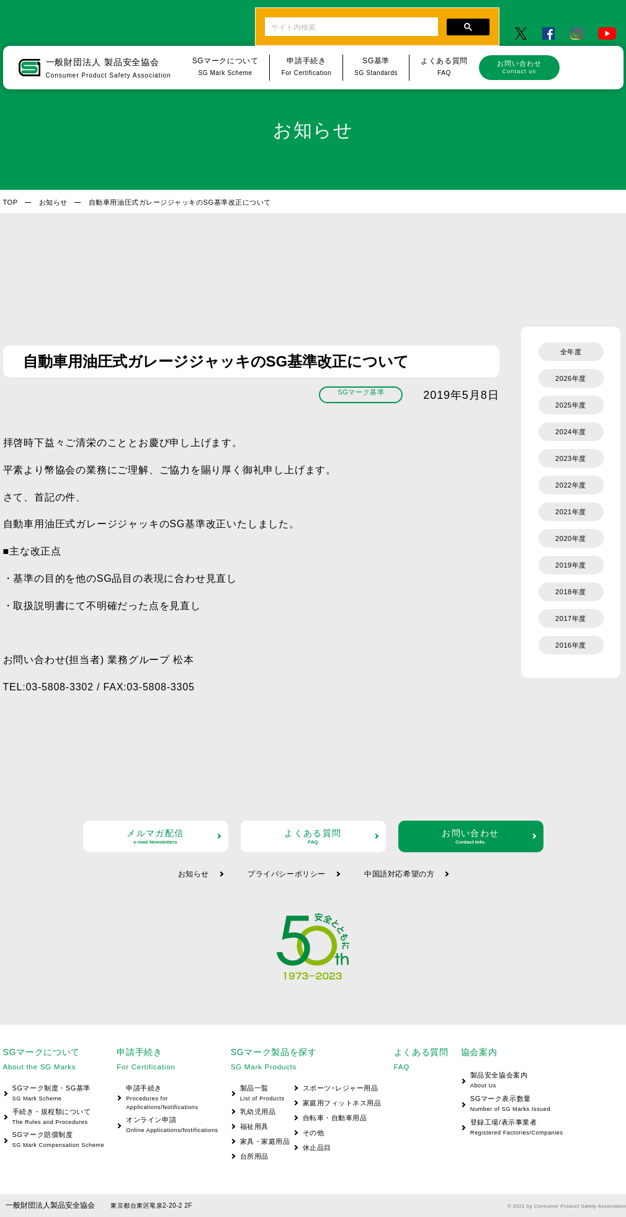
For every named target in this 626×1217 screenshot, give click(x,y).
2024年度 (570, 431)
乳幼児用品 (258, 1111)
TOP (10, 202)
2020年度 (570, 538)
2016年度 (570, 645)
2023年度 (570, 458)
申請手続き (167, 1098)
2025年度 (570, 405)
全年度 (571, 351)
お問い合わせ (519, 67)
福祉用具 (254, 1126)
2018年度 (570, 591)
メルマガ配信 (155, 836)
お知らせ (53, 202)
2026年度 (570, 378)
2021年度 (570, 511)
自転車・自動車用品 (335, 1117)
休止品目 (317, 1147)
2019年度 (570, 565)
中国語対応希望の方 (399, 874)
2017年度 (570, 618)
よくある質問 (313, 836)
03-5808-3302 (60, 687)
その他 (313, 1132)
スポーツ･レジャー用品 (340, 1088)
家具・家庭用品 (265, 1141)
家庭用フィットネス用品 (342, 1103)
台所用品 (254, 1156)
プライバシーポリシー (287, 874)
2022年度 (570, 485)
